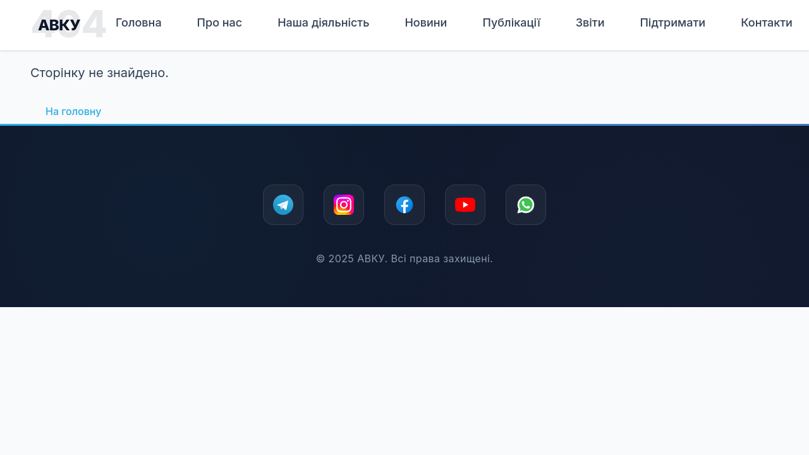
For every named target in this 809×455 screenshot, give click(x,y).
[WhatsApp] (526, 205)
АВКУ (59, 25)
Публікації (511, 22)
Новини (425, 22)
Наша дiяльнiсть (323, 22)
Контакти (767, 22)
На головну (73, 111)
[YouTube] (465, 205)
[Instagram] (344, 205)
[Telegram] (283, 205)
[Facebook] (404, 205)
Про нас (220, 22)
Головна (139, 22)
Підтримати (672, 22)
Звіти (590, 22)
